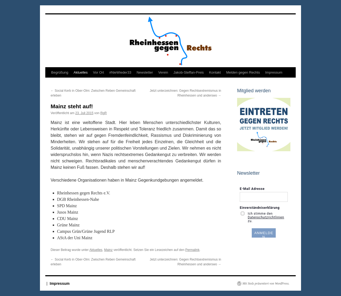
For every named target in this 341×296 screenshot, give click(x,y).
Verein (163, 72)
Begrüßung (59, 72)
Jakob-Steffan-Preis (188, 72)
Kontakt (215, 72)
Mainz (108, 250)
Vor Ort (98, 72)
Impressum (273, 72)
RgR (103, 113)
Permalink (192, 250)
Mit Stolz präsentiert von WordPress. (265, 283)
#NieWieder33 (120, 72)
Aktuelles (81, 72)
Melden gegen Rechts (243, 72)
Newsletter (145, 72)
